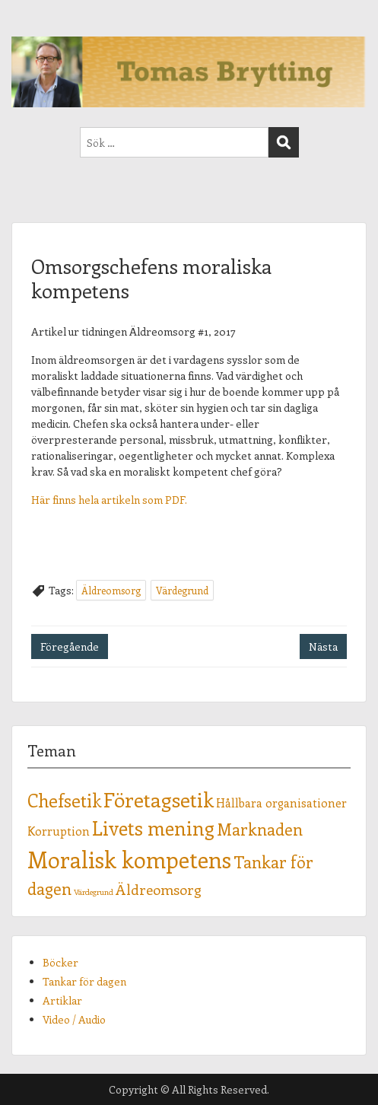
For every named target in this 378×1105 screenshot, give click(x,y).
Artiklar (62, 1000)
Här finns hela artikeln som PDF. (109, 499)
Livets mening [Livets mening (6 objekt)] (153, 828)
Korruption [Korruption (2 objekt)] (58, 831)
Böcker (60, 962)
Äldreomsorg (111, 590)
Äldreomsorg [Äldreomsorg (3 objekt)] (159, 889)
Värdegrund (182, 590)
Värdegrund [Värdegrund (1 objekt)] (93, 892)
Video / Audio (74, 1019)
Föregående (69, 646)
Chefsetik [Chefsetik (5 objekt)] (64, 800)
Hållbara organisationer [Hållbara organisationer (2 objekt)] (281, 802)
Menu (27, 26)
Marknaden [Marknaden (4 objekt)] (260, 829)
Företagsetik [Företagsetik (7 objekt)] (158, 799)
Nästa (323, 646)
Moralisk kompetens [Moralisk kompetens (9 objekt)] (129, 859)
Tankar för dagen (84, 981)
